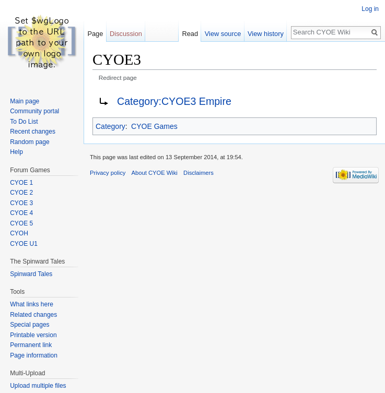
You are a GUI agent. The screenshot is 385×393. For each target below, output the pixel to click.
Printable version (33, 335)
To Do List (24, 121)
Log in (370, 9)
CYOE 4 (21, 213)
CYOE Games (154, 126)
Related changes (33, 314)
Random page (29, 142)
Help (16, 152)
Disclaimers (198, 173)
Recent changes (32, 131)
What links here (31, 304)
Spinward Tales (31, 274)
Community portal (34, 111)
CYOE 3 (21, 203)
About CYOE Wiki (155, 173)
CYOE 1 (21, 182)
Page (95, 34)
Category (110, 126)
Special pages (29, 324)
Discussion (126, 34)
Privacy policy (107, 173)
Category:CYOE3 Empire (174, 101)
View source (223, 34)
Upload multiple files (38, 385)
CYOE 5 (21, 223)
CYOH (19, 233)
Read (190, 34)
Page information (33, 355)
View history (266, 34)
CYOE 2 (21, 192)
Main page (24, 101)
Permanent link (31, 345)
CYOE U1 (24, 243)
